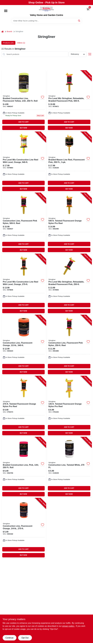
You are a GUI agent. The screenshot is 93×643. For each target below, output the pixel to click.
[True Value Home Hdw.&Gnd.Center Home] (46, 9)
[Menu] (5, 10)
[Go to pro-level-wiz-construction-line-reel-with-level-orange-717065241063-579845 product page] (23, 284)
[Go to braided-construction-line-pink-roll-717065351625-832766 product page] (23, 467)
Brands (9, 31)
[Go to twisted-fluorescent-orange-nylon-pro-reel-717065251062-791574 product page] (23, 406)
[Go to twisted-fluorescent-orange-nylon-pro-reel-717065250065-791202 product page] (69, 406)
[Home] (2, 31)
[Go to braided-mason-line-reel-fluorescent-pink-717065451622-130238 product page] (69, 162)
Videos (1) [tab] (21, 43)
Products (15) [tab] (8, 43)
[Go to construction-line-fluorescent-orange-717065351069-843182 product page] (23, 528)
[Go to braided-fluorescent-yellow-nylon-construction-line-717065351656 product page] (23, 100)
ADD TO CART (23, 122)
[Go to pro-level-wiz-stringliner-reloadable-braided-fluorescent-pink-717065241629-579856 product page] (69, 284)
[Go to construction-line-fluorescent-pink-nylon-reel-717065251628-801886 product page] (69, 345)
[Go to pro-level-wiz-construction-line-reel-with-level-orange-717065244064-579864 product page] (23, 162)
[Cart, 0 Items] (88, 9)
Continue (9, 638)
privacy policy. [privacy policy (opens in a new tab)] (68, 626)
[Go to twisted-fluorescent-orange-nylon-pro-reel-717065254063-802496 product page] (69, 223)
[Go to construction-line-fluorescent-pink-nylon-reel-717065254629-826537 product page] (23, 223)
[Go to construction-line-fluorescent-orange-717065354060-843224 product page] (23, 345)
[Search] (79, 21)
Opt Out (24, 638)
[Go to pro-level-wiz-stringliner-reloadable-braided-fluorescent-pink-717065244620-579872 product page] (69, 100)
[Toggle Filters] (89, 54)
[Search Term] (47, 20)
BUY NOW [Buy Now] (23, 128)
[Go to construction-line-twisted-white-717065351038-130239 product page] (69, 467)
